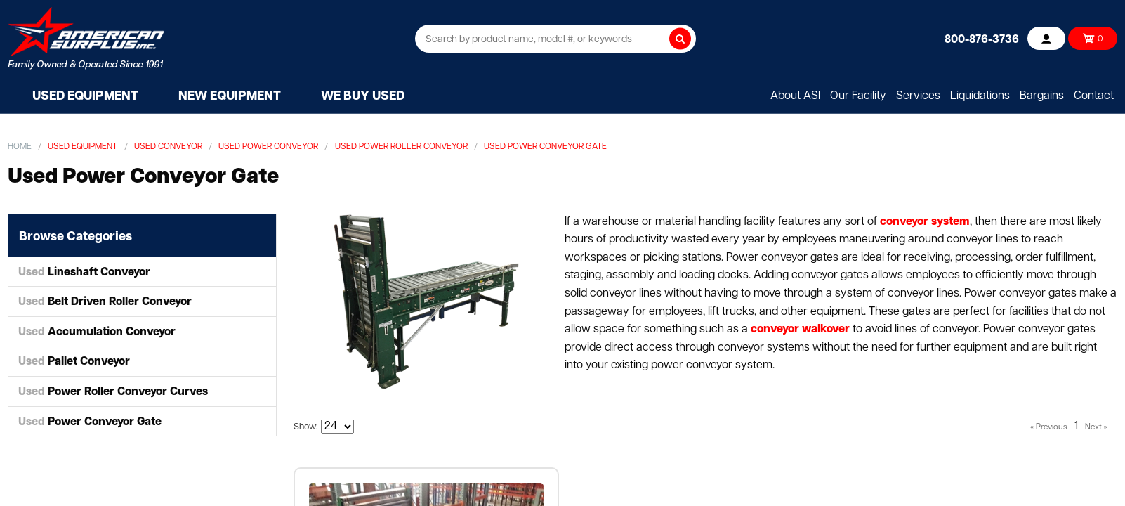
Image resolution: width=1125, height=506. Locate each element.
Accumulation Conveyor (97, 332)
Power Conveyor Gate (90, 422)
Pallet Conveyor (74, 362)
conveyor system (925, 222)
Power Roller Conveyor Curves (113, 392)
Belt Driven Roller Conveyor (105, 302)
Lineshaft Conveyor (84, 272)
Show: (306, 427)
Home (20, 147)
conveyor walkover (800, 329)
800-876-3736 (982, 40)
